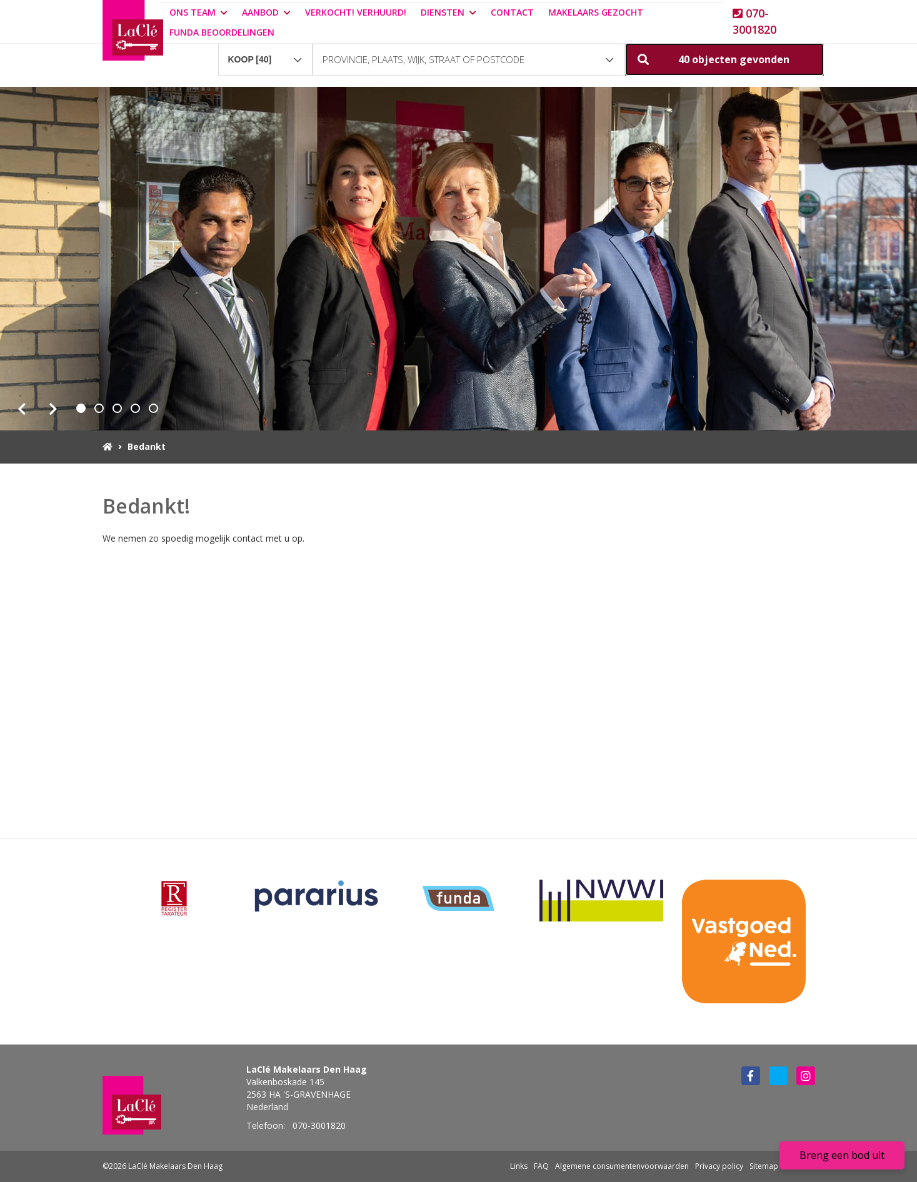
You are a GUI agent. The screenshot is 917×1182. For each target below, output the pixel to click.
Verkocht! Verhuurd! (355, 12)
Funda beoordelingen (221, 32)
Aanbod (266, 12)
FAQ (541, 1166)
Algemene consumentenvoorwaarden (622, 1166)
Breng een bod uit (841, 1155)
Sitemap (763, 1166)
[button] (724, 59)
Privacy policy (719, 1166)
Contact (512, 12)
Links (519, 1166)
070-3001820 (754, 21)
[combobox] (265, 53)
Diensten (448, 12)
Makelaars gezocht (595, 12)
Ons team (198, 12)
